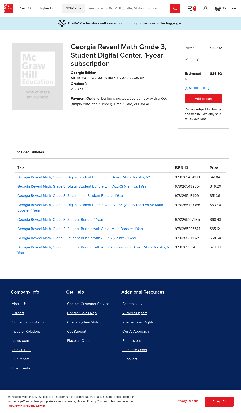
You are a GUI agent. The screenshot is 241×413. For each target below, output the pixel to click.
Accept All (219, 401)
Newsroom (20, 341)
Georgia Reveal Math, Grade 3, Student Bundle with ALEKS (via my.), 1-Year (76, 238)
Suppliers (129, 359)
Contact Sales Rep (82, 313)
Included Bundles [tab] (29, 152)
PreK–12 (24, 8)
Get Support (76, 331)
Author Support (134, 313)
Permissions (131, 341)
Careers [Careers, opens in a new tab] (18, 313)
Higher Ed (46, 8)
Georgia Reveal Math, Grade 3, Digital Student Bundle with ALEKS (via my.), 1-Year (82, 186)
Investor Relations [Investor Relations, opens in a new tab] (26, 331)
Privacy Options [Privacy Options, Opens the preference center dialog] (187, 401)
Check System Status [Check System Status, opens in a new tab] (84, 322)
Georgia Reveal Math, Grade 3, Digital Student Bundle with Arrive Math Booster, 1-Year (86, 177)
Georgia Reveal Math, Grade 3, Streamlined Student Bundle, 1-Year (70, 196)
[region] (120, 401)
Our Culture (21, 350)
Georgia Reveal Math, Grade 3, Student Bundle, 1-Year (60, 219)
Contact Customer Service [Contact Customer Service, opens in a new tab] (88, 304)
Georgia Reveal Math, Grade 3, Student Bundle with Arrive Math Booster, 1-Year (80, 229)
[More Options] (234, 8)
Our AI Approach (135, 331)
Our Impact (20, 359)
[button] (205, 8)
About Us (19, 304)
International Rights (138, 322)
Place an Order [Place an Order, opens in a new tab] (79, 341)
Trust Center (22, 368)
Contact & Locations (28, 322)
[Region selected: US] (220, 8)
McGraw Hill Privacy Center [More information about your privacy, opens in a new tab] (27, 405)
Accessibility (132, 304)
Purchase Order (134, 350)
